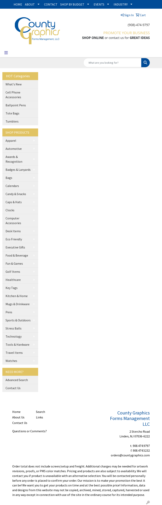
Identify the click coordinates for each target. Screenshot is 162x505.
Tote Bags (12, 113)
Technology (14, 336)
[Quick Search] (112, 62)
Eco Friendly (14, 239)
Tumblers (12, 121)
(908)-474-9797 (139, 25)
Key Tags (12, 288)
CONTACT (50, 4)
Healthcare (13, 280)
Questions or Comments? (29, 431)
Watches (11, 361)
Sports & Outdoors (18, 320)
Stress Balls (14, 328)
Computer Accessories (13, 220)
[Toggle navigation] (6, 53)
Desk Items (13, 231)
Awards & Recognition (14, 159)
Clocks (10, 210)
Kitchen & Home (17, 296)
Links (39, 417)
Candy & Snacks (16, 194)
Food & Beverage (17, 255)
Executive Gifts (15, 247)
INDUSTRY (121, 4)
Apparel (11, 141)
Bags (9, 178)
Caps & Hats (14, 202)
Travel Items (14, 353)
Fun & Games (14, 263)
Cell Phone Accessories (13, 94)
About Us (18, 417)
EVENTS (99, 4)
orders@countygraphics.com (130, 455)
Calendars (12, 186)
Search (40, 412)
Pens (9, 312)
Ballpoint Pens (16, 105)
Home (16, 412)
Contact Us (13, 388)
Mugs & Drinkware (18, 304)
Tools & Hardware (17, 344)
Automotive (14, 149)
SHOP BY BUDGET (72, 4)
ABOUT (30, 4)
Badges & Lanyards (18, 170)
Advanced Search (17, 380)
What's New (14, 84)
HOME (18, 4)
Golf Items (13, 272)
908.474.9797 (141, 446)
